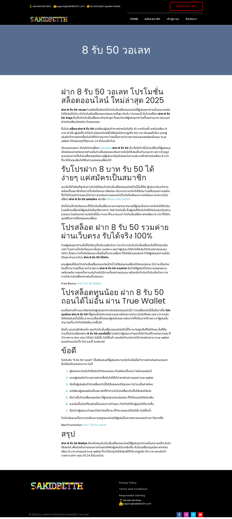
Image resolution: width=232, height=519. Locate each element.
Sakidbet (106, 148)
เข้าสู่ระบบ (173, 19)
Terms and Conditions (133, 489)
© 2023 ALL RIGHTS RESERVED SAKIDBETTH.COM (58, 514)
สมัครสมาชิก (186, 6)
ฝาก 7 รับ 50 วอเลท (94, 424)
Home (134, 19)
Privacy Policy (128, 482)
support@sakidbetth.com (70, 6)
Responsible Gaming (132, 495)
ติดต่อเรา (191, 19)
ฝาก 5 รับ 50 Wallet (89, 283)
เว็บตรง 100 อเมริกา (119, 199)
